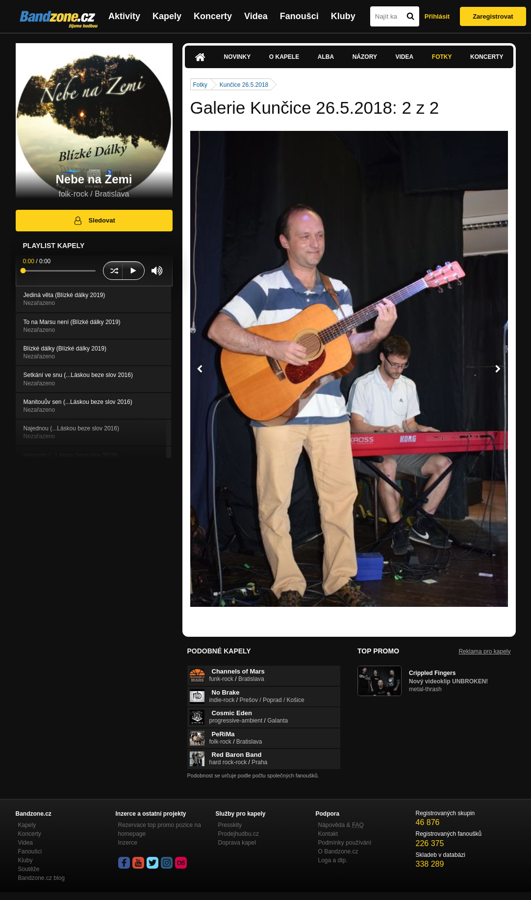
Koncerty (213, 16)
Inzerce (127, 842)
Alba (326, 56)
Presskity (230, 825)
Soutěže (29, 869)
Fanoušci (299, 16)
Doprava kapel (237, 842)
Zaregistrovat (493, 16)
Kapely (166, 16)
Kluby (343, 16)
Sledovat (94, 220)
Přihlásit (437, 16)
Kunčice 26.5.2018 (244, 84)
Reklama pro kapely (484, 651)
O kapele (284, 56)
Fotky (442, 56)
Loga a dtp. (333, 860)
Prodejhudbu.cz (238, 833)
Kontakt (328, 833)
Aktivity (124, 16)
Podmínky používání (345, 842)
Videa (256, 16)
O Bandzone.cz (338, 851)
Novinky (237, 56)
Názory (365, 56)
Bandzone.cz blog (41, 878)
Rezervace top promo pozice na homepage (159, 829)
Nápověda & (341, 825)
